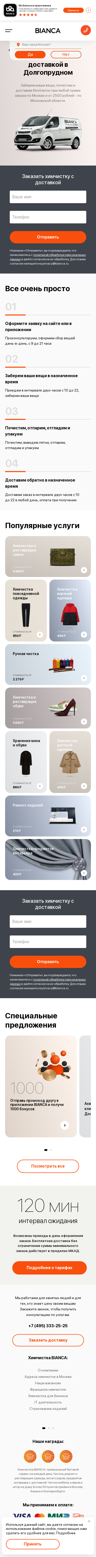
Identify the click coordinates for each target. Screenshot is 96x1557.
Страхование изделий (48, 1409)
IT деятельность (48, 1402)
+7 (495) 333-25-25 (48, 1325)
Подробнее (66, 1533)
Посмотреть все (48, 1166)
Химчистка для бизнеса (48, 1396)
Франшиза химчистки (48, 1389)
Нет (66, 54)
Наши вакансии (48, 1383)
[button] (45, 1150)
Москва (36, 44)
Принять (32, 1544)
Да (30, 54)
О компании (48, 1370)
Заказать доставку (48, 1340)
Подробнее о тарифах (49, 1267)
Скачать (73, 10)
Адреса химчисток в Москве (48, 1377)
